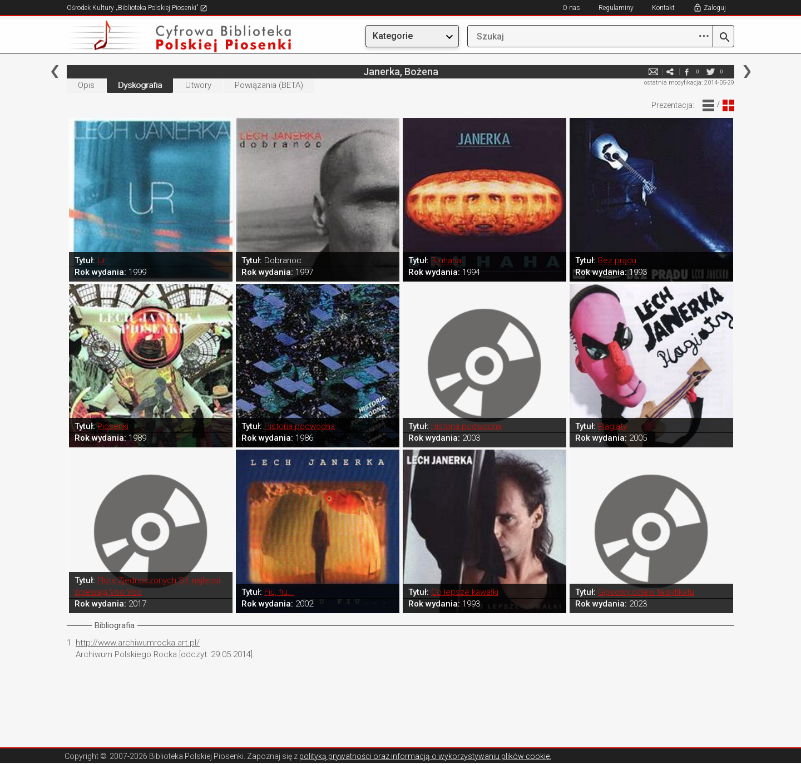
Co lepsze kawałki (464, 592)
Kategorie (393, 36)
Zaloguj (715, 8)
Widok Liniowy (708, 105)
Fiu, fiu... (279, 592)
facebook (686, 71)
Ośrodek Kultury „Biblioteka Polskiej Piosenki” (137, 8)
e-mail (653, 71)
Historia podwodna (299, 426)
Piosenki (112, 426)
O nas (571, 8)
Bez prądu (617, 260)
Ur (101, 260)
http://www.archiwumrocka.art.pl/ (138, 643)
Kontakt (663, 8)
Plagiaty (612, 426)
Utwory (198, 85)
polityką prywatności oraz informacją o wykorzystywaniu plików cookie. (425, 756)
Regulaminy (616, 8)
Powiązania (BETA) (269, 85)
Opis (86, 85)
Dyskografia (140, 85)
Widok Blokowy (728, 105)
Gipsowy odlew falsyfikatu (646, 592)
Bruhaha (446, 260)
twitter (710, 71)
